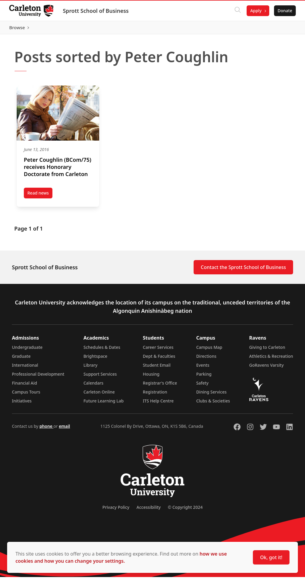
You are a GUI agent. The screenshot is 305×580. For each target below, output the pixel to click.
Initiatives (22, 404)
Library (90, 368)
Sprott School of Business (96, 10)
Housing (151, 377)
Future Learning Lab (103, 404)
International (25, 368)
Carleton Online (99, 395)
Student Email (157, 368)
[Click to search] (237, 10)
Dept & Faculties (159, 359)
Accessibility (148, 510)
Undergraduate (27, 350)
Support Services (100, 377)
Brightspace (95, 359)
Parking (204, 377)
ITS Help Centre (158, 404)
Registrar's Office (160, 386)
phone (46, 429)
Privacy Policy (115, 510)
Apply (255, 10)
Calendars (93, 386)
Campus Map (209, 350)
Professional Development (38, 377)
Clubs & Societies (213, 404)
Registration (155, 395)
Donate (284, 10)
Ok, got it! (271, 557)
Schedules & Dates (101, 350)
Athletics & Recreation (271, 359)
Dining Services (211, 395)
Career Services (158, 350)
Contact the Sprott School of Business (243, 270)
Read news (39, 197)
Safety (202, 386)
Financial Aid (24, 386)
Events (202, 368)
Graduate (21, 359)
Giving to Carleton (267, 350)
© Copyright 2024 (185, 510)
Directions (206, 359)
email (64, 429)
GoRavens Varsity (266, 368)
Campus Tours (26, 395)
